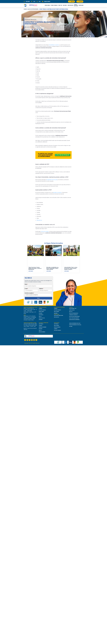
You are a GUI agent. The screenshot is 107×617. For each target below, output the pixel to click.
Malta (40, 316)
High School (65, 5)
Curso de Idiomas (42, 307)
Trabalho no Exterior (76, 5)
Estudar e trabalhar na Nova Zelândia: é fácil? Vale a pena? (52, 268)
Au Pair (70, 326)
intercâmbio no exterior (54, 44)
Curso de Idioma (47, 5)
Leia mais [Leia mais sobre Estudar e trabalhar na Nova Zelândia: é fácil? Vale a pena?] (48, 271)
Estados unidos (57, 330)
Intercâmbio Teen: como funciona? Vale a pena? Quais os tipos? (70, 268)
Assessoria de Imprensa (74, 319)
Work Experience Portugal (75, 324)
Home (25, 9)
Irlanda (40, 313)
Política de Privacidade (74, 316)
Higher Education (70, 5)
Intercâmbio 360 (72, 308)
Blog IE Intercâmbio (33, 9)
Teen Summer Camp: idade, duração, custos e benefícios (34, 268)
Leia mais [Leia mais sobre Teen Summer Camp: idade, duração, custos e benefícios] (30, 271)
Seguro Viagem (81, 5)
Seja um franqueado (73, 313)
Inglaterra (56, 311)
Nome (26, 284)
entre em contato (45, 231)
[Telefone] (45, 290)
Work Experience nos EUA (74, 323)
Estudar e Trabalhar (54, 5)
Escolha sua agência (29, 293)
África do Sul (39, 220)
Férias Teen (60, 5)
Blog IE (70, 311)
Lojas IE (71, 307)
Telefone (41, 288)
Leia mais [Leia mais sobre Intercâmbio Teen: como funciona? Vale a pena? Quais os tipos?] (66, 271)
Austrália (41, 314)
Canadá (40, 308)
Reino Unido (41, 311)
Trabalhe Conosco (73, 314)
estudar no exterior (57, 192)
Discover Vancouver (58, 315)
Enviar (38, 298)
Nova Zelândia (42, 331)
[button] (32, 29)
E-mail (26, 288)
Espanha (40, 319)
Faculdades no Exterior (59, 307)
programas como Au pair (52, 179)
